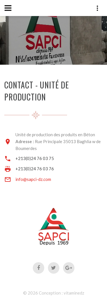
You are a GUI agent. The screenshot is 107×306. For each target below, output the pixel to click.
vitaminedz (74, 292)
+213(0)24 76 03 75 (34, 158)
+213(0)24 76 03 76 (34, 168)
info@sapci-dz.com (33, 179)
